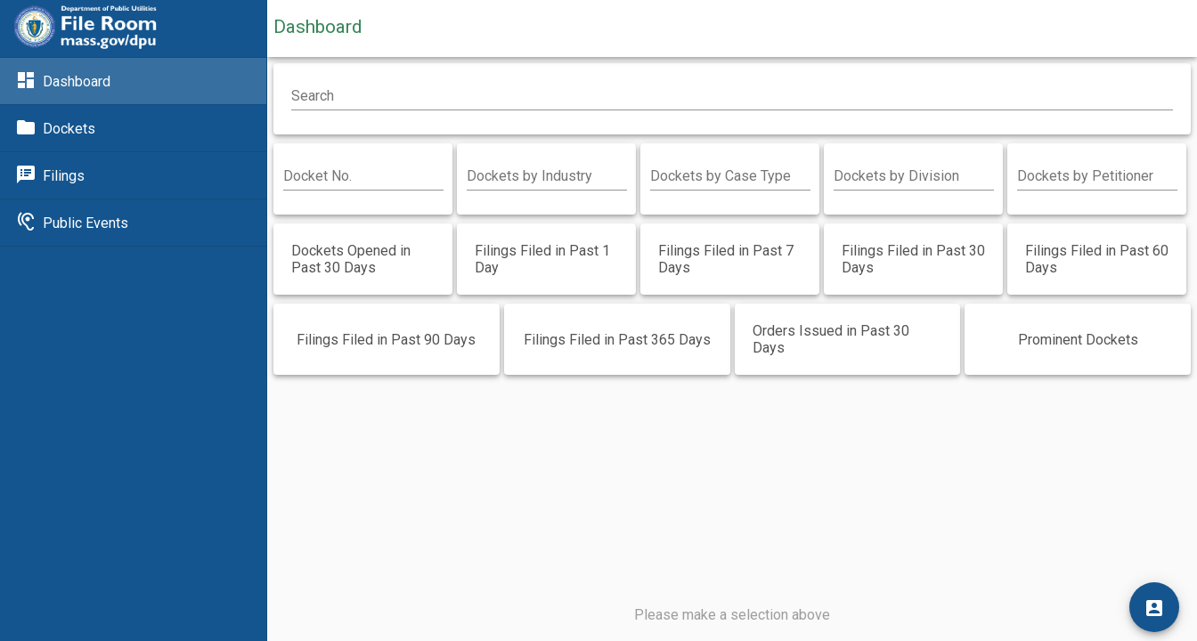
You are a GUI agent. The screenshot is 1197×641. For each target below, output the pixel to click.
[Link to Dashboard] (133, 81)
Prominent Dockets (1078, 339)
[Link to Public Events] (133, 222)
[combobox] (547, 176)
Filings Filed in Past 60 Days (1096, 259)
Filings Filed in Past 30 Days (913, 259)
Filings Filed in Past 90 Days (386, 339)
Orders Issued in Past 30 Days (831, 339)
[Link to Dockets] (133, 128)
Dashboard (317, 26)
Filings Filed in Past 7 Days (726, 259)
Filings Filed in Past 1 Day (542, 259)
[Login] (1154, 607)
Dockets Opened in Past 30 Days (351, 259)
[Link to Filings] (133, 175)
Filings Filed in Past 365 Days (617, 339)
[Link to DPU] (85, 28)
